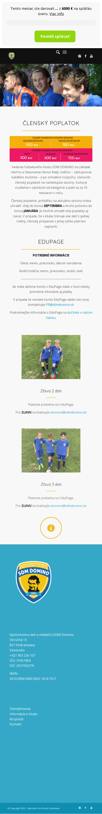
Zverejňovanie (20, 709)
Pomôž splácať (55, 36)
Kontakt (15, 724)
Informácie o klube (23, 714)
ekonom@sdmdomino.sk (68, 421)
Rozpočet (17, 719)
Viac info (56, 13)
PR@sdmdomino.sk (60, 304)
